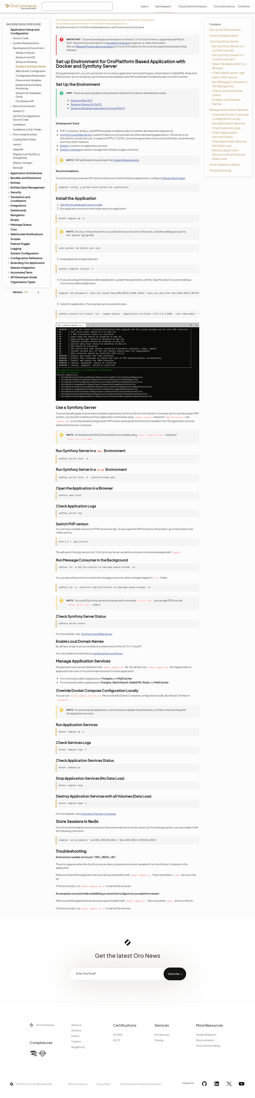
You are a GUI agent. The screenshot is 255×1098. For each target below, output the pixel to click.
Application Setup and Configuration (134, 20)
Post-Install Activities (24, 134)
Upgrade (18, 149)
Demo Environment (23, 106)
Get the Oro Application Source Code (26, 117)
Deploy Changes (22, 162)
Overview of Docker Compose (98, 813)
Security (14, 192)
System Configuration (24, 253)
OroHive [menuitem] (244, 6)
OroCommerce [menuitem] (224, 6)
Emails (14, 219)
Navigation (17, 215)
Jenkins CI (18, 111)
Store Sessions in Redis (224, 164)
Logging (15, 248)
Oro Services (161, 1034)
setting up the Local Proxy (108, 653)
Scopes (15, 239)
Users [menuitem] (144, 6)
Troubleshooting (220, 170)
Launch (17, 144)
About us (76, 1024)
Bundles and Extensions (24, 177)
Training (158, 1040)
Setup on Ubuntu (25, 52)
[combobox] (77, 6)
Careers (76, 1041)
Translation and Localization (18, 198)
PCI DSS (118, 1034)
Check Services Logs (226, 128)
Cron (13, 229)
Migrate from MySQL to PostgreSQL (26, 156)
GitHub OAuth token (173, 178)
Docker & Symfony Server (31, 66)
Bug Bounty (78, 1047)
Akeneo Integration (22, 267)
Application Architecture (24, 173)
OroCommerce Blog (208, 1045)
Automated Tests (19, 272)
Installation (19, 124)
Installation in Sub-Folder (27, 129)
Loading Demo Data (24, 139)
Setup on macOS (25, 57)
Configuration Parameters (31, 75)
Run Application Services (228, 123)
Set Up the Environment (225, 30)
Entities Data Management (26, 187)
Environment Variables (28, 80)
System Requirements (25, 43)
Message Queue (19, 224)
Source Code (21, 38)
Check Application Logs (228, 73)
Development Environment (27, 48)
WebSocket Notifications (25, 234)
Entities (13, 182)
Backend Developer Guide (100, 20)
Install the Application (223, 35)
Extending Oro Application (26, 262)
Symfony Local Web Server (75, 134)
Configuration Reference (24, 258)
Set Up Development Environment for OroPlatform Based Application (91, 23)
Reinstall (18, 167)
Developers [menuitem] (163, 6)
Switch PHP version (225, 77)
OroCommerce (45, 1024)
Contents (215, 24)
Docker (64, 145)
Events (75, 1035)
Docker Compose (70, 149)
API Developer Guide (22, 277)
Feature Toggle (20, 243)
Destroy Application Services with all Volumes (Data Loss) (228, 154)
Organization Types (22, 282)
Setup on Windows (26, 61)
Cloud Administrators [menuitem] (192, 6)
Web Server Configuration (31, 71)
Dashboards (18, 210)
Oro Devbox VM (25, 101)
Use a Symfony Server (223, 41)
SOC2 (116, 1040)
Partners (76, 1030)
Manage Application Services (228, 110)
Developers (79, 20)
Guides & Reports (206, 1034)
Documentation (64, 20)
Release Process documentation (95, 46)
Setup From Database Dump (28, 94)
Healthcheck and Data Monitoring (28, 86)
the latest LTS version (118, 42)
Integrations (16, 205)
